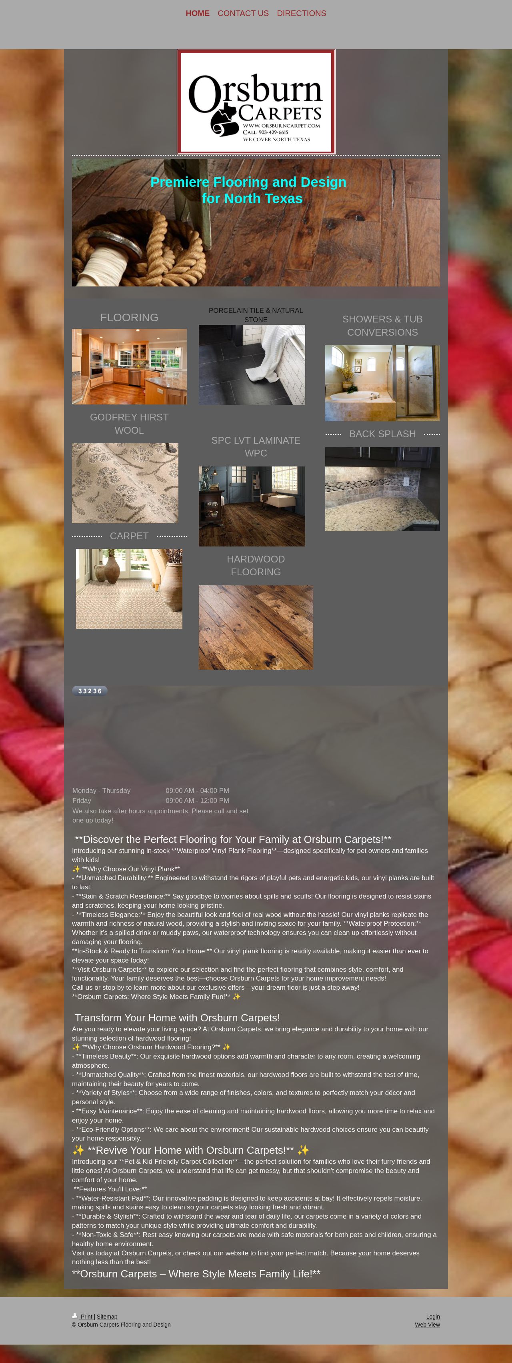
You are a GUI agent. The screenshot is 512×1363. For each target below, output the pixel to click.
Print (83, 1316)
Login (433, 1316)
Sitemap (107, 1316)
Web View (427, 1324)
